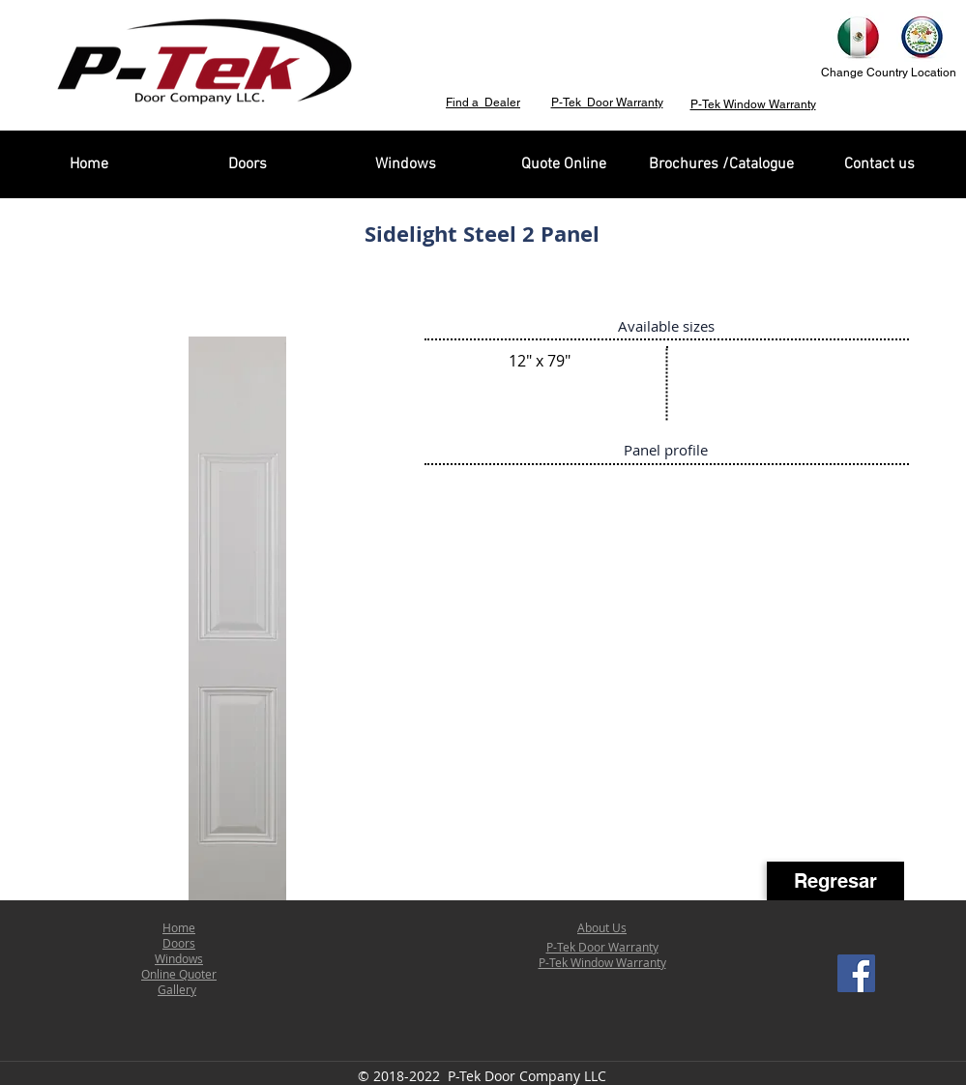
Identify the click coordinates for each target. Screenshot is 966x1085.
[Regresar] (835, 881)
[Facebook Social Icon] (856, 973)
